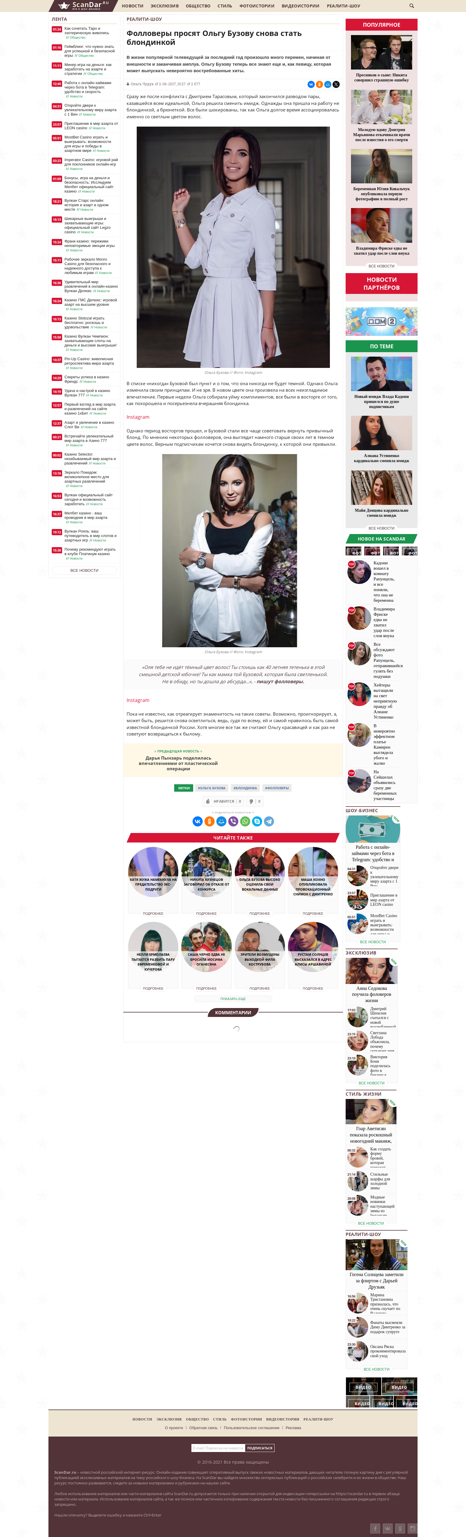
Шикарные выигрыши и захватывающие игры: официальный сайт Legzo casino (87, 225)
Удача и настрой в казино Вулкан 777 (87, 393)
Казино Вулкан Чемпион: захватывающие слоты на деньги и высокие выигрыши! (90, 343)
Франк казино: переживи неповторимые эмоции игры (89, 246)
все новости (382, 266)
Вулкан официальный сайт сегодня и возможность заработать (88, 499)
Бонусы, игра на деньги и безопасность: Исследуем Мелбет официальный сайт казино (89, 185)
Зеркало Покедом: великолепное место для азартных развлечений (86, 479)
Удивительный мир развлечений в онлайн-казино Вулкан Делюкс (91, 286)
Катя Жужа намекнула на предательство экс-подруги (153, 884)
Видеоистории (301, 6)
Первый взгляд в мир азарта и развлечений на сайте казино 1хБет (90, 409)
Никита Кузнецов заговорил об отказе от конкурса (206, 884)
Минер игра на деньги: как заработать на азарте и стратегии (87, 69)
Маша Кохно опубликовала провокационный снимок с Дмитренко (313, 887)
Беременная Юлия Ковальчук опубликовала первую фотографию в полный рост (381, 194)
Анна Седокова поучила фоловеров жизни (371, 994)
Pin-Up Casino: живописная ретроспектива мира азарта (89, 363)
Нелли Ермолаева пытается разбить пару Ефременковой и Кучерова (153, 961)
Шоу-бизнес (362, 810)
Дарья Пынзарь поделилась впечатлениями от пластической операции (178, 763)
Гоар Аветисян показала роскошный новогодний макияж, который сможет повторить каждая (371, 1141)
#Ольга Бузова (212, 788)
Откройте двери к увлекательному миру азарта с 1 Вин (90, 110)
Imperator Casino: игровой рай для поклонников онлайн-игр (91, 164)
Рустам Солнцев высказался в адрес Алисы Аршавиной (313, 959)
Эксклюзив (165, 6)
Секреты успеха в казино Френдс (86, 379)
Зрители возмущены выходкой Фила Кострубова (259, 959)
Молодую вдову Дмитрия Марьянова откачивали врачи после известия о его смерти (381, 134)
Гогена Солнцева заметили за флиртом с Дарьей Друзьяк (377, 1280)
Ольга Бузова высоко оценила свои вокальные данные (259, 884)
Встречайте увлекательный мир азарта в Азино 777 (89, 441)
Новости (133, 6)
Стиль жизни (364, 1094)
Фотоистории (257, 6)
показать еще (233, 999)
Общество (198, 6)
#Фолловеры (277, 788)
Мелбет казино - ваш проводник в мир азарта (85, 518)
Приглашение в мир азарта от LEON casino (91, 125)
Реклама (293, 1428)
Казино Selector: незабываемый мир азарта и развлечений (90, 459)
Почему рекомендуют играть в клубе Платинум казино (90, 554)
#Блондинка (245, 788)
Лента (59, 19)
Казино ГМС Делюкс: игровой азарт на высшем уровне (90, 304)
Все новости (84, 570)
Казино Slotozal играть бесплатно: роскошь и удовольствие (86, 323)
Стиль (225, 6)
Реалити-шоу (343, 6)
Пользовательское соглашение (251, 1428)
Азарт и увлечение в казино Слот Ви (89, 424)
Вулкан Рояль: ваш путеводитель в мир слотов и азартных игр (90, 536)
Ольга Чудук (142, 83)
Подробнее (153, 913)
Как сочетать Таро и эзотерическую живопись (86, 33)
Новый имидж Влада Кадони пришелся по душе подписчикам (382, 401)
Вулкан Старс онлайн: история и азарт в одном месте (86, 205)
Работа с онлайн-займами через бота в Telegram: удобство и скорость (87, 90)
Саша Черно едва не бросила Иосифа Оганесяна (206, 959)
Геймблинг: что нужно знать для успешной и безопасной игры (89, 51)
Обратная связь (203, 1428)
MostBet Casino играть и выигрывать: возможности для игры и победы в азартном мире (87, 144)
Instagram (138, 417)
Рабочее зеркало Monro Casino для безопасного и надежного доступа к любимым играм (88, 266)
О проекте (174, 1428)
